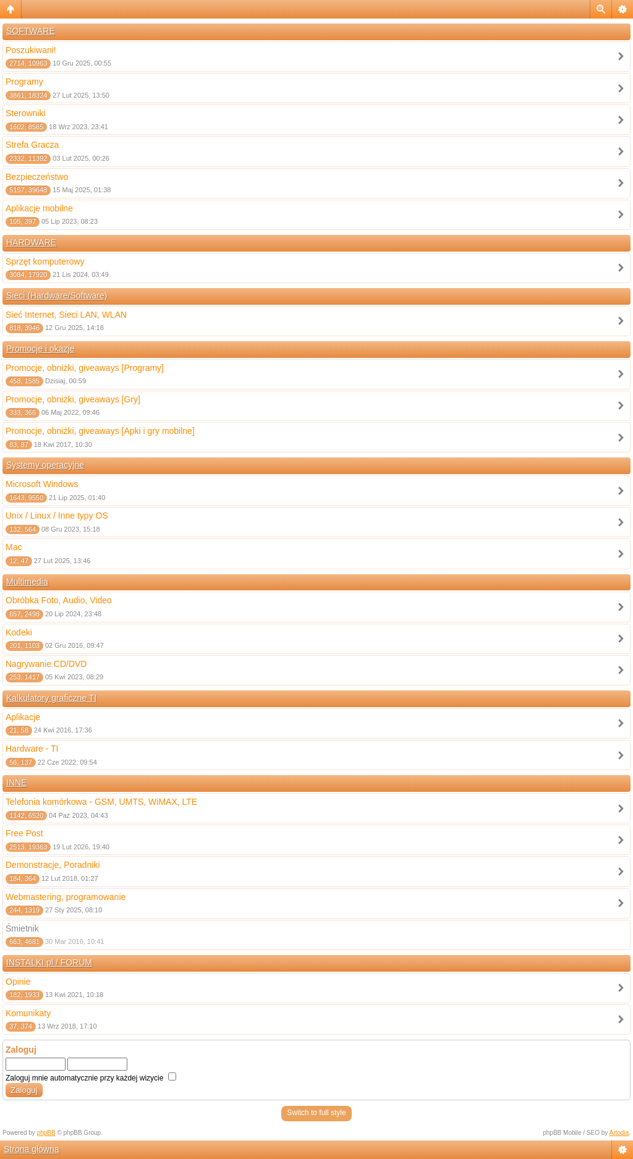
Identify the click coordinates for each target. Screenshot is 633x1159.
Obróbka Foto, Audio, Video (59, 600)
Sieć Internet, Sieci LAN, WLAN (66, 315)
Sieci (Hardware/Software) (56, 295)
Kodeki (19, 632)
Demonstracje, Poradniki (53, 865)
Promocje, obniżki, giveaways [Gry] (73, 399)
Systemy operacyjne (45, 465)
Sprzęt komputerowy (45, 261)
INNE (16, 783)
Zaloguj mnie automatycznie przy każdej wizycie (91, 1078)
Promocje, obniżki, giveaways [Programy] (85, 368)
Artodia (619, 1132)
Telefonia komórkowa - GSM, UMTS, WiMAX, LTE (101, 802)
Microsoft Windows (42, 484)
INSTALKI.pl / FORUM (49, 962)
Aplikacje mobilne (39, 208)
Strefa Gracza (32, 145)
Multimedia (27, 582)
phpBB (46, 1132)
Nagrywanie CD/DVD (46, 664)
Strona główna (31, 1149)
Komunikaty (28, 1013)
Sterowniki (26, 113)
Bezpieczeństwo (37, 177)
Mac (14, 547)
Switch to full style (316, 1112)
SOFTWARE (30, 31)
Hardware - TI (32, 749)
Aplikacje (23, 717)
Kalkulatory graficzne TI (51, 698)
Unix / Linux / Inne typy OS (57, 515)
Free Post (24, 833)
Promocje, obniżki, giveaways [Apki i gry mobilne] (100, 431)
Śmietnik (22, 928)
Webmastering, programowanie (65, 897)
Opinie (18, 982)
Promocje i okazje (40, 349)
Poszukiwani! (31, 50)
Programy (24, 82)
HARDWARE (31, 242)
